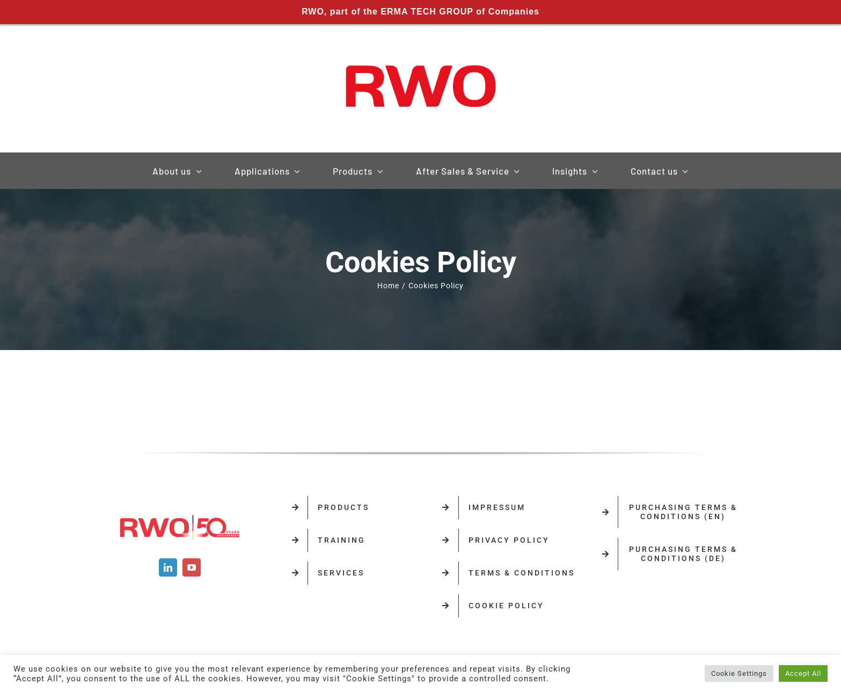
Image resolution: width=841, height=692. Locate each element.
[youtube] (217, 89)
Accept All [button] (803, 673)
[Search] (620, 89)
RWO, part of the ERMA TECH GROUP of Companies (420, 11)
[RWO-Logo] (420, 52)
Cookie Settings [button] (739, 673)
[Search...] (684, 89)
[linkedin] (194, 89)
